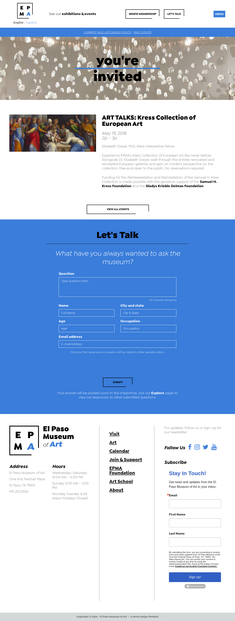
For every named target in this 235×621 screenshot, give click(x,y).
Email (173, 495)
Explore (157, 393)
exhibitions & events (79, 14)
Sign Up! (195, 577)
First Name (177, 514)
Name (64, 305)
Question (66, 273)
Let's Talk (174, 14)
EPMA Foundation (122, 470)
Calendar (119, 451)
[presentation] (85, 366)
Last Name (177, 533)
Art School (121, 481)
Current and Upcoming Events (107, 32)
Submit (118, 382)
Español (31, 22)
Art (113, 442)
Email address (70, 337)
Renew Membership (142, 14)
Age (62, 321)
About (116, 490)
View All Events (118, 209)
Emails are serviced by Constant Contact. (196, 566)
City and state (132, 305)
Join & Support (125, 459)
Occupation (130, 321)
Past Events (142, 32)
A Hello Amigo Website (144, 616)
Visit (114, 434)
